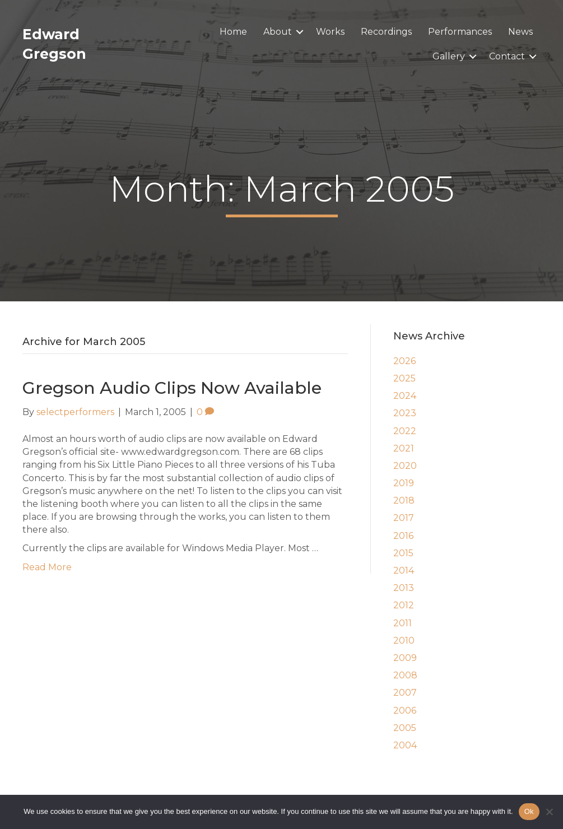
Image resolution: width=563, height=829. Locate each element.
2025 (404, 378)
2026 (404, 361)
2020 (405, 465)
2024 (404, 395)
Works (330, 31)
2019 (403, 483)
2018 (404, 500)
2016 (403, 535)
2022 (404, 431)
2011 (402, 623)
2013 (403, 588)
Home (233, 31)
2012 (403, 605)
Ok (529, 811)
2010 (404, 640)
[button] (300, 32)
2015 (403, 553)
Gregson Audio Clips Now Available (172, 388)
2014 (403, 570)
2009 (405, 658)
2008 (405, 675)
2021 (403, 448)
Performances (460, 31)
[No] (549, 811)
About (277, 31)
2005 (404, 728)
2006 (404, 710)
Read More (47, 567)
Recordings (386, 31)
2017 (403, 518)
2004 (405, 745)
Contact (507, 56)
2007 (405, 692)
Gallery (448, 56)
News (520, 31)
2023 (404, 413)
